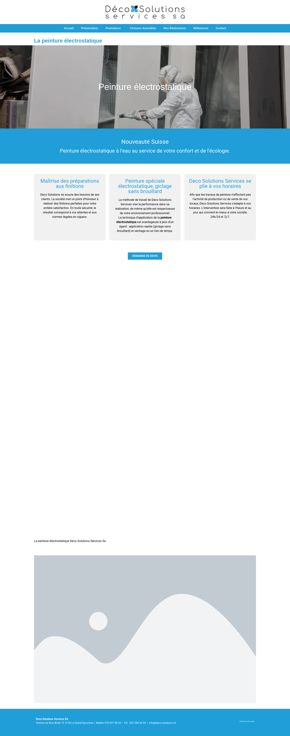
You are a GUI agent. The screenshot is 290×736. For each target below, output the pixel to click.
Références (200, 28)
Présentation (89, 28)
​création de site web (246, 721)
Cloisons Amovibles (143, 28)
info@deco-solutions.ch (162, 722)
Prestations (113, 28)
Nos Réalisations (174, 28)
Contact (221, 28)
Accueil (69, 28)
